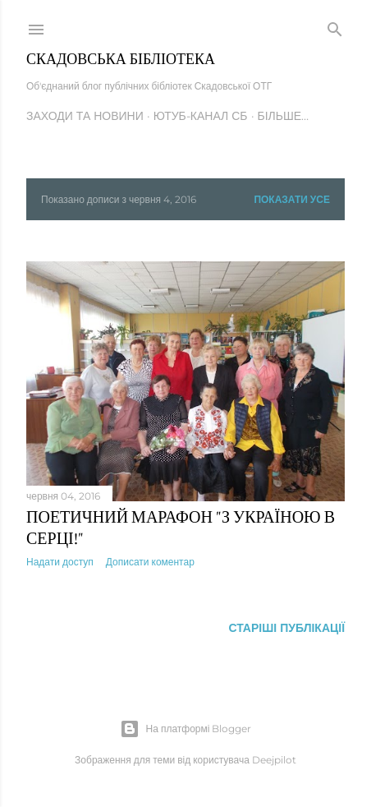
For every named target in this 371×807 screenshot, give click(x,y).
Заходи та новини (85, 115)
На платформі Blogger (186, 729)
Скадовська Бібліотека (120, 58)
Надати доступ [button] (60, 562)
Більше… (283, 115)
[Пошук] (335, 26)
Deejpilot (274, 760)
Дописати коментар (150, 562)
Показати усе (292, 199)
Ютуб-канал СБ (200, 115)
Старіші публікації (286, 627)
